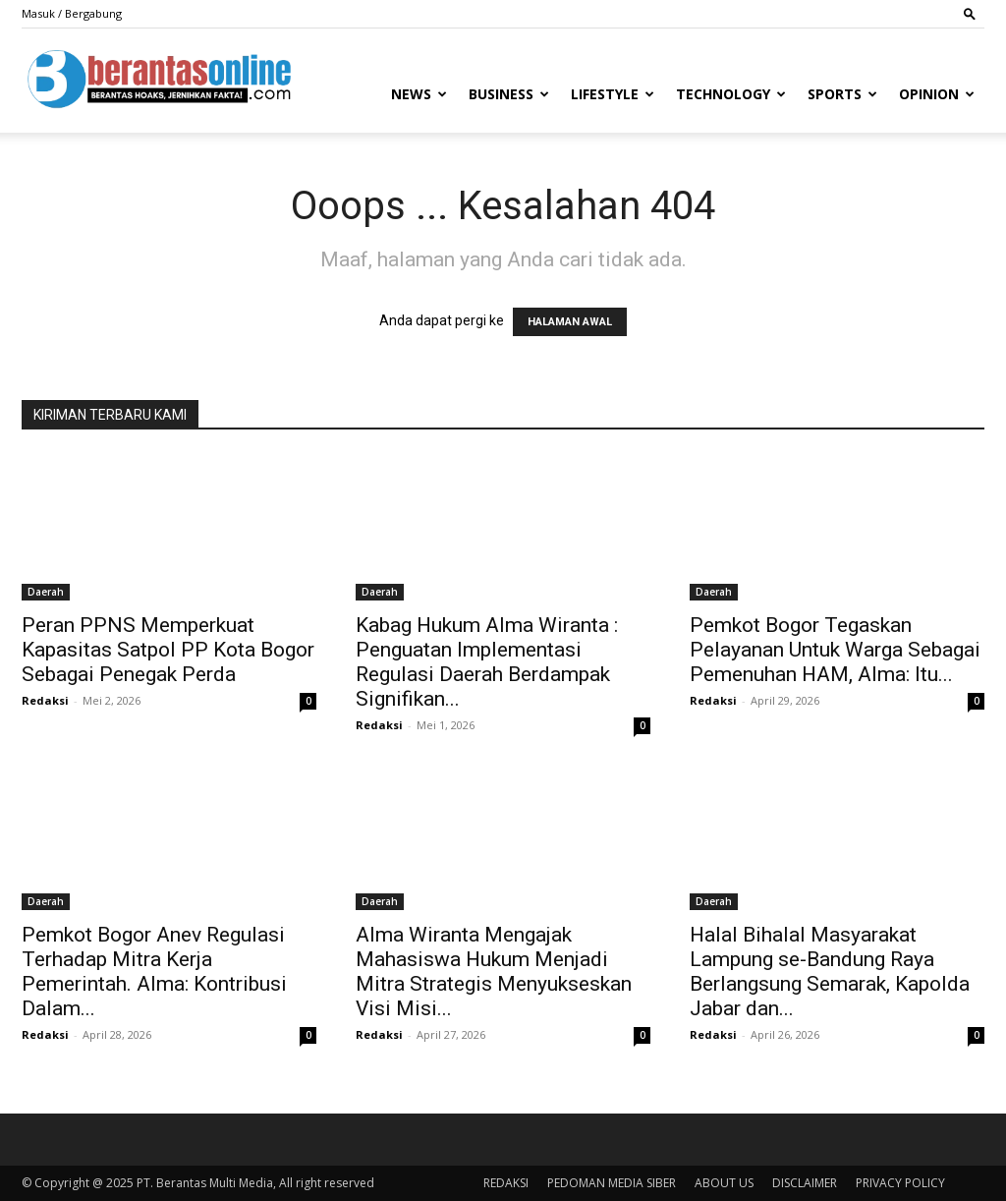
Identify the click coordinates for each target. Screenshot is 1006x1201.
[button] (969, 13)
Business (509, 94)
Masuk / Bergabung (72, 13)
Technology (731, 94)
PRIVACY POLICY (900, 1182)
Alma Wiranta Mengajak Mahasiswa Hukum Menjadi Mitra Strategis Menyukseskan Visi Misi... (494, 971)
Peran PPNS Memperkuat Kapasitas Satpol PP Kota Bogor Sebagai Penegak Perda (168, 649)
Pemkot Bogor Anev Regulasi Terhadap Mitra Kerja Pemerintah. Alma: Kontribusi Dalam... (154, 971)
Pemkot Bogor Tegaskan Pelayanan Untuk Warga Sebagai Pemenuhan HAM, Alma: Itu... (835, 649)
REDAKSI (506, 1182)
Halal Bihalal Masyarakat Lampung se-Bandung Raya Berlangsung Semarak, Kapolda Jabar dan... (830, 971)
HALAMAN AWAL (570, 321)
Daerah (46, 592)
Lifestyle (612, 94)
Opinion (937, 94)
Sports (842, 94)
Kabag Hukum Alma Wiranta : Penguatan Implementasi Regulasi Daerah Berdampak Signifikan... (487, 662)
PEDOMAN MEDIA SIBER (611, 1182)
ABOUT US (724, 1182)
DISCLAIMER (804, 1182)
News (419, 94)
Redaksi (45, 700)
